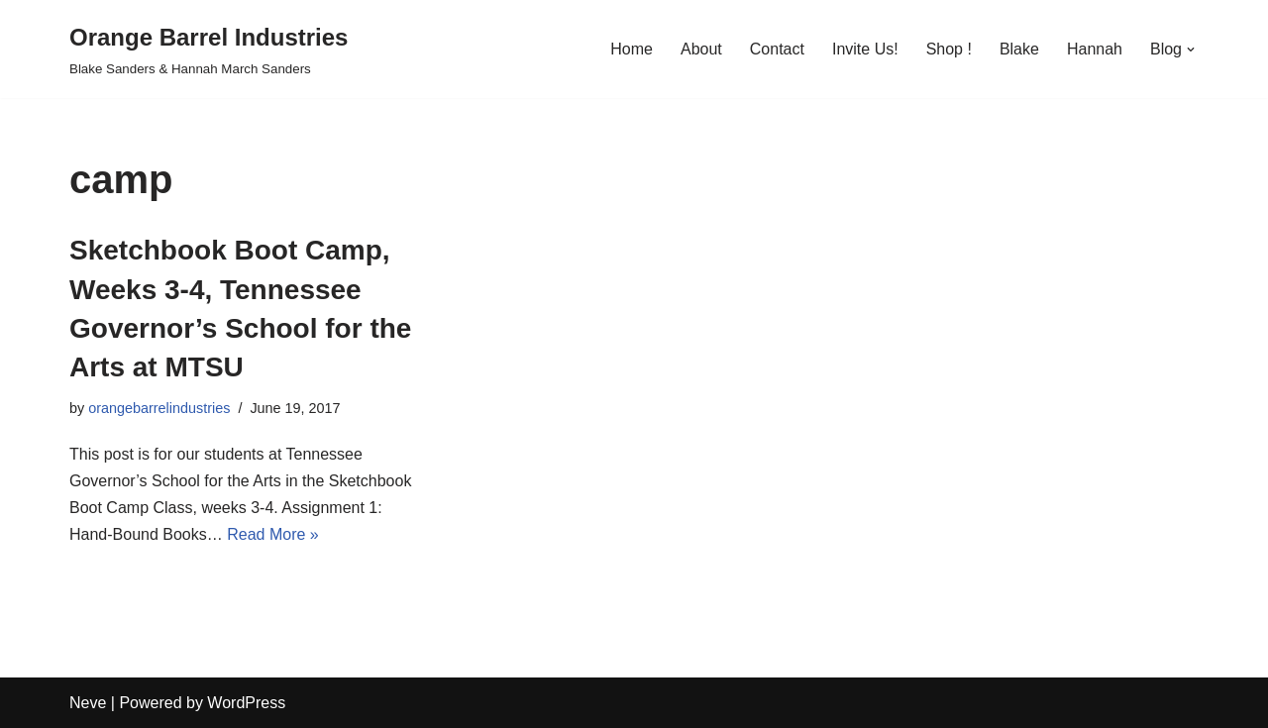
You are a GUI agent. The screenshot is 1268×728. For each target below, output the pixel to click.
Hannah (1094, 49)
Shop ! (949, 49)
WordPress (246, 702)
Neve (87, 702)
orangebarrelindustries (159, 408)
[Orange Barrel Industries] (208, 49)
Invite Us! (865, 49)
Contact (777, 49)
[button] (1191, 49)
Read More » (273, 534)
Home (631, 49)
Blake (1019, 49)
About (701, 49)
